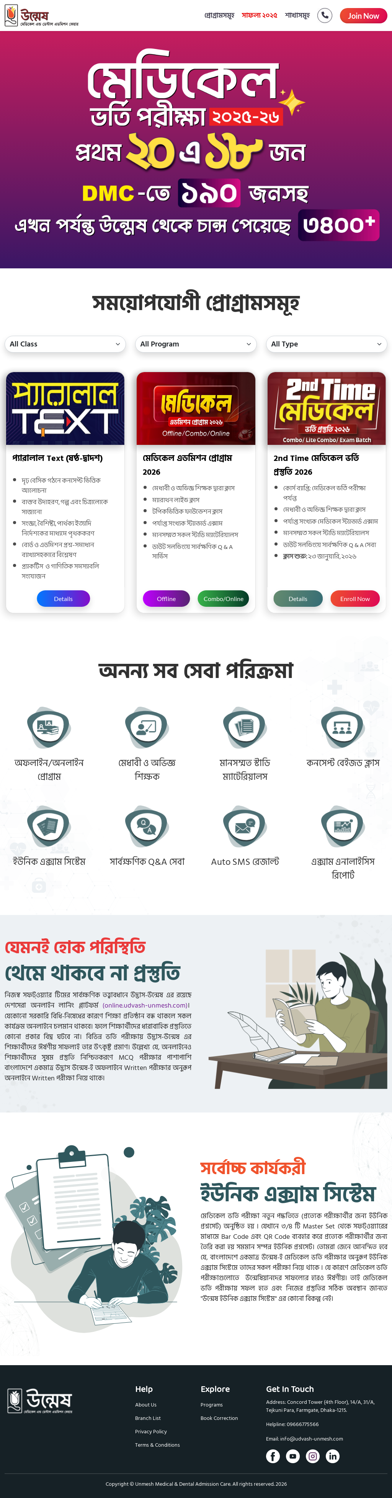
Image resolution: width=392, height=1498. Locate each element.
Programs (212, 1404)
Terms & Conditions (157, 1445)
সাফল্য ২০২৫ (260, 15)
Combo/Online (223, 598)
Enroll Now (355, 598)
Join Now (363, 15)
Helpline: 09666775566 (292, 1424)
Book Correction (219, 1418)
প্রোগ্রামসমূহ (219, 15)
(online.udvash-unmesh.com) (145, 1006)
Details (63, 598)
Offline (166, 598)
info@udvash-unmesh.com (311, 1439)
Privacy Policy (151, 1431)
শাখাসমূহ (297, 15)
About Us (146, 1404)
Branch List (148, 1418)
